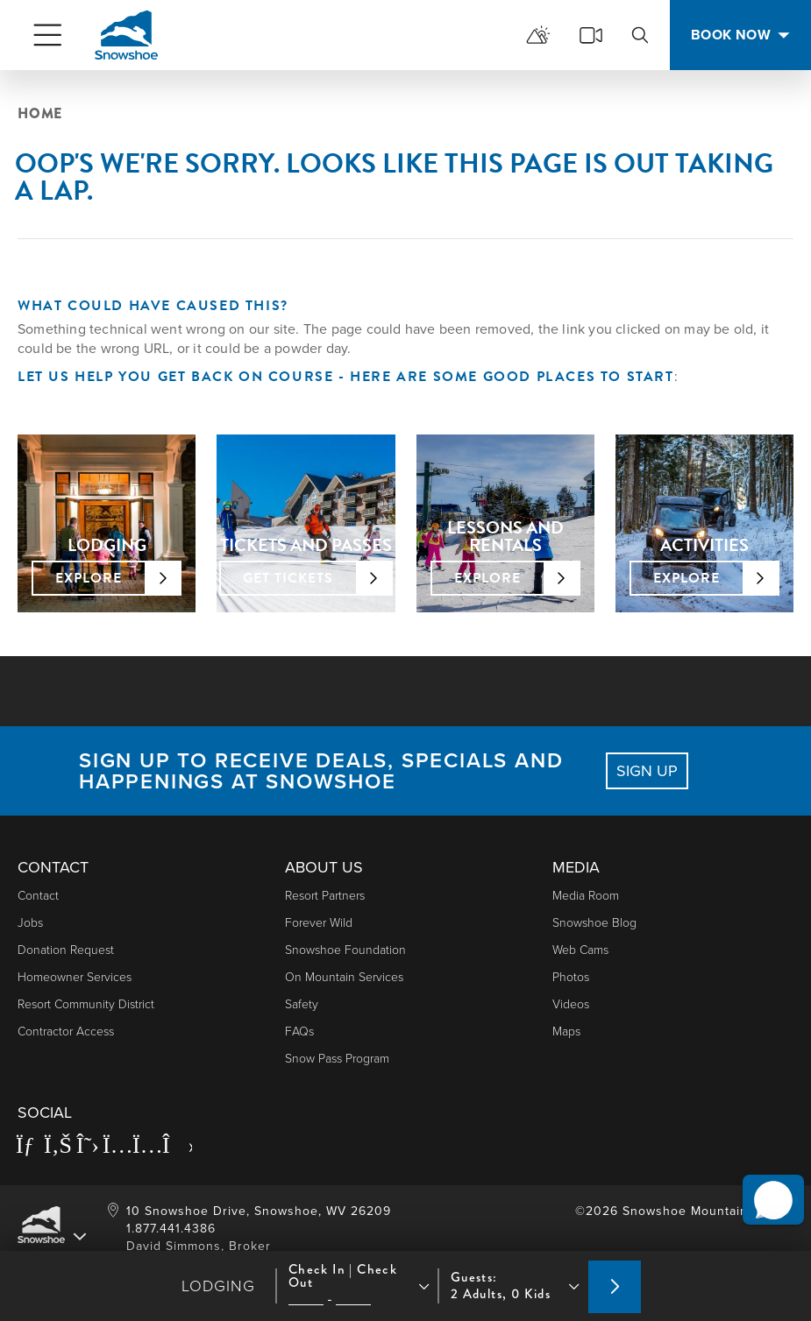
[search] (640, 35)
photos (570, 977)
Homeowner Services (75, 977)
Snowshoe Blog (594, 923)
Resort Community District (86, 1004)
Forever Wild (318, 923)
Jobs (30, 923)
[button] (768, 1188)
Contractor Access (66, 1031)
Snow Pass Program (337, 1058)
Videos (570, 1004)
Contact (38, 896)
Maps (566, 1031)
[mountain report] (538, 35)
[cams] (591, 35)
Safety (301, 1004)
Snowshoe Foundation (345, 950)
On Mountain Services (344, 977)
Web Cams (580, 950)
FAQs (299, 1031)
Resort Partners (325, 896)
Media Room (585, 896)
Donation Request (66, 950)
